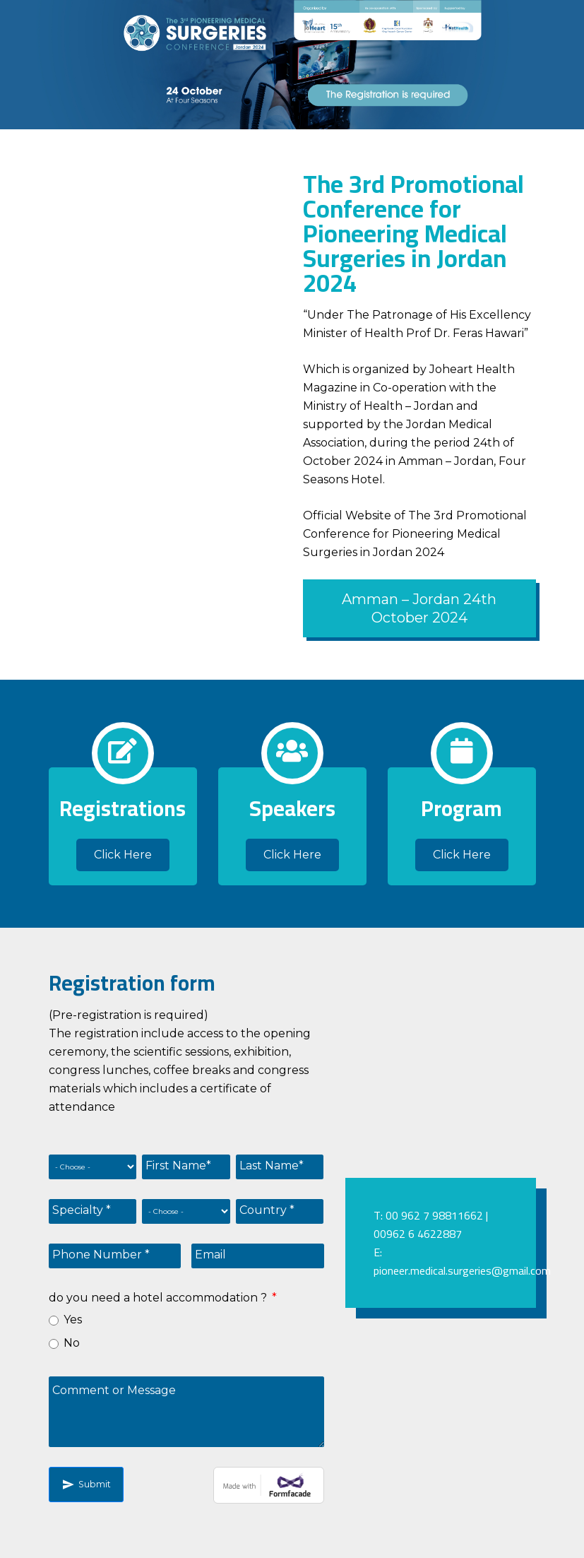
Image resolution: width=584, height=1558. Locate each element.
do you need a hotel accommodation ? (164, 1297)
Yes (73, 1319)
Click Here (123, 854)
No (72, 1343)
